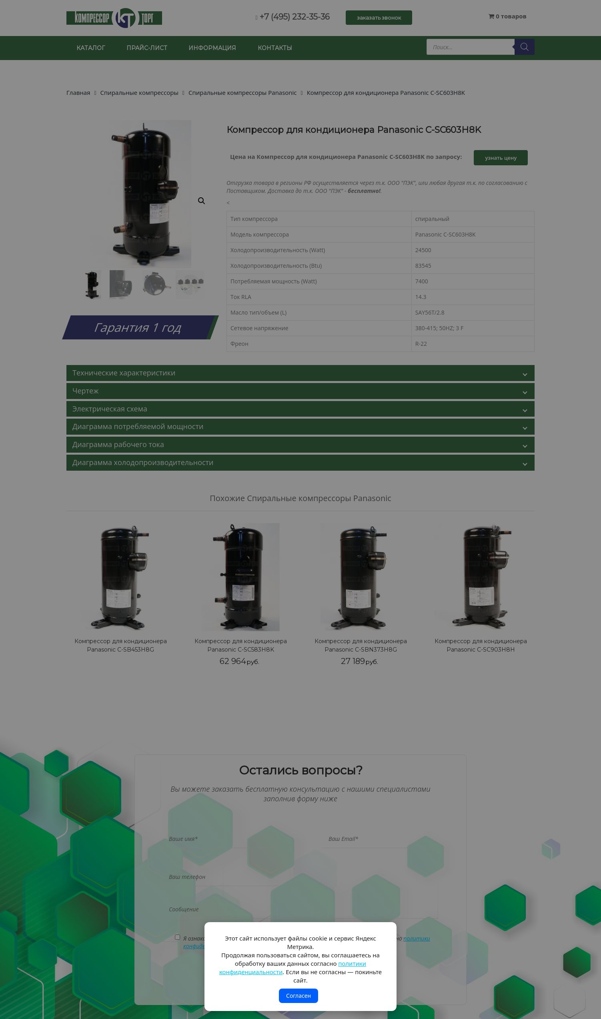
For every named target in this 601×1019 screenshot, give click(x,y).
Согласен (298, 995)
